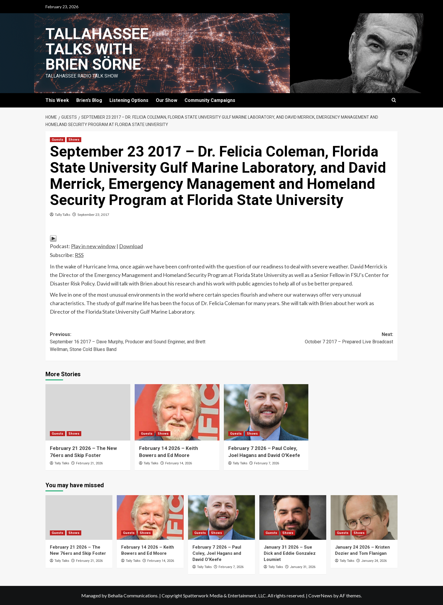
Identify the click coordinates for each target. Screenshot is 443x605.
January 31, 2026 (302, 567)
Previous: (136, 342)
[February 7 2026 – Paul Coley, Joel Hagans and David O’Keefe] (266, 412)
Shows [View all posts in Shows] (74, 140)
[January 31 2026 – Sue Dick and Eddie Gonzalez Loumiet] (292, 517)
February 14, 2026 (178, 463)
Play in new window (93, 246)
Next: (307, 339)
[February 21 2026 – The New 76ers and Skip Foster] (87, 412)
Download (131, 246)
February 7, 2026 (266, 463)
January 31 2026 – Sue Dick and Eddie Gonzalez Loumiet (290, 553)
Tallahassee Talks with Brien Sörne (96, 49)
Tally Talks (62, 214)
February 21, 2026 (89, 463)
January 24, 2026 (374, 561)
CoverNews (320, 595)
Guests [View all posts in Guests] (57, 140)
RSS (79, 255)
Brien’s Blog (89, 100)
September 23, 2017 (93, 214)
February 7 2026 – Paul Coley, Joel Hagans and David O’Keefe (216, 553)
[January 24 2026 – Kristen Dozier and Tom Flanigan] (364, 517)
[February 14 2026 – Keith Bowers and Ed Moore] (177, 412)
